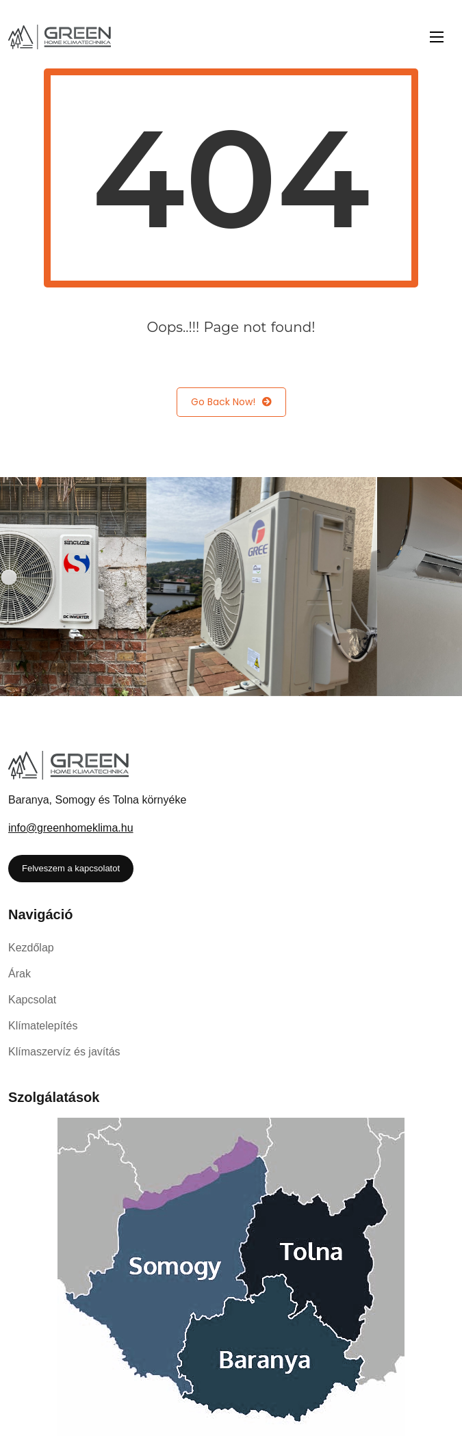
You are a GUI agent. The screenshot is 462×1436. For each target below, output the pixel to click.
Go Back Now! (231, 402)
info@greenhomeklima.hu (70, 828)
